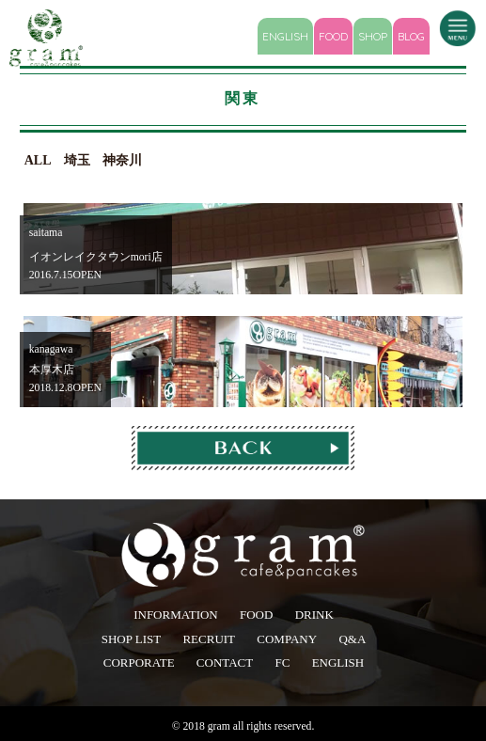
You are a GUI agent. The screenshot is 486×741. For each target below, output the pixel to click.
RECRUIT (208, 639)
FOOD (333, 36)
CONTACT (224, 662)
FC (282, 662)
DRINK (314, 614)
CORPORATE (139, 662)
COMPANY (287, 639)
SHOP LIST (131, 639)
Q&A (352, 639)
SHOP (372, 36)
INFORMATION (175, 614)
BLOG (411, 36)
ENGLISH (285, 36)
